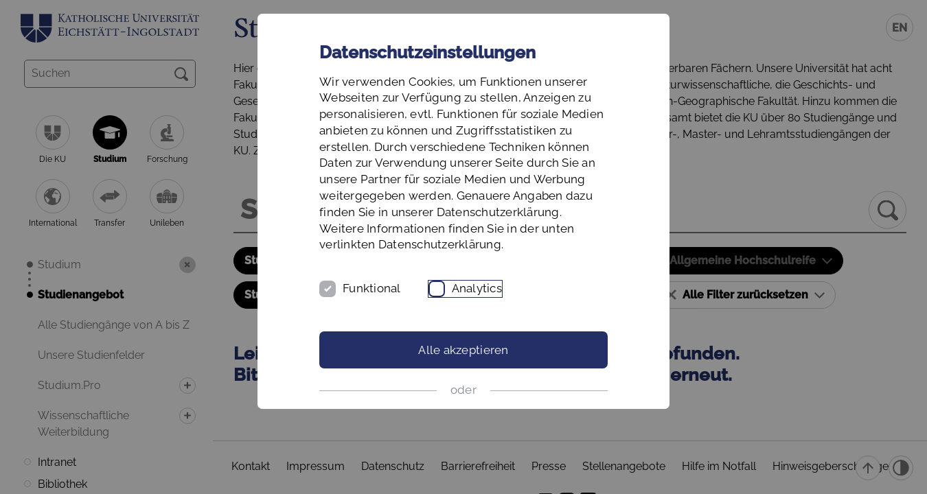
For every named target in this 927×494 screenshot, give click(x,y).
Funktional (372, 288)
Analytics (477, 288)
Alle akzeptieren (463, 350)
